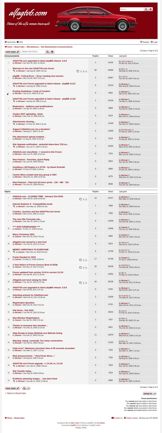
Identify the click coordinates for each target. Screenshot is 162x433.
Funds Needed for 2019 (24, 257)
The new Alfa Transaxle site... (27, 219)
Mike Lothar (75, 423)
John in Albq (126, 61)
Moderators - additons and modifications (33, 106)
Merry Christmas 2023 (23, 234)
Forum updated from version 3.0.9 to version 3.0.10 (38, 272)
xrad (123, 311)
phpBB (72, 425)
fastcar (124, 242)
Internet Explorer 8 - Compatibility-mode (32, 204)
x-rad (123, 77)
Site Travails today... (23, 371)
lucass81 (124, 296)
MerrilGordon (126, 130)
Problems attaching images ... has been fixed (35, 378)
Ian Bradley (101, 423)
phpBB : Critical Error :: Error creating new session (38, 76)
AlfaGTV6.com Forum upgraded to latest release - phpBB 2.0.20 (44, 99)
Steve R (124, 250)
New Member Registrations (26, 318)
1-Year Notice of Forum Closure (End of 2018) (35, 265)
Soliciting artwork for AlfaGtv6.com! (30, 295)
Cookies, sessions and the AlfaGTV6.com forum (36, 211)
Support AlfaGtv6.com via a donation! (31, 129)
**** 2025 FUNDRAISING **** (26, 227)
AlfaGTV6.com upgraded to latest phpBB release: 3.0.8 (40, 287)
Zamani (18, 229)
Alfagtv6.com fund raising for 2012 (30, 280)
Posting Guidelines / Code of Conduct (31, 91)
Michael (18, 63)
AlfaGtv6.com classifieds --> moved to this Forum (37, 152)
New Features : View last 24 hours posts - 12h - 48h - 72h (41, 182)
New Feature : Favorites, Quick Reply (31, 159)
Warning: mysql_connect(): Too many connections (38, 341)
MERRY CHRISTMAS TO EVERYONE (31, 249)
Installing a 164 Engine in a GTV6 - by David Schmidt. (39, 167)
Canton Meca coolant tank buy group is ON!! (35, 175)
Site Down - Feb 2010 (23, 310)
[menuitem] (19, 42)
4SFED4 (124, 265)
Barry (123, 69)
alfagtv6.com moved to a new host (30, 242)
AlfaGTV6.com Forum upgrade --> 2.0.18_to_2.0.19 (37, 363)
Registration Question (23, 303)
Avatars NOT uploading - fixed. (28, 114)
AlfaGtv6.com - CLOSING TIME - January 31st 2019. (38, 196)
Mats (123, 318)
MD (122, 273)
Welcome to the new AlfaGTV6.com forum (33, 68)
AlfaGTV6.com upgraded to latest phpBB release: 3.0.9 (40, 61)
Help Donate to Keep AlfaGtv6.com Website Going (37, 333)
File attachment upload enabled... (29, 137)
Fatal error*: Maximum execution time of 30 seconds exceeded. (44, 348)
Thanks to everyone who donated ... (30, 325)
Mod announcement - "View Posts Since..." (34, 356)
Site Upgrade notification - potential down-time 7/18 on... (40, 144)
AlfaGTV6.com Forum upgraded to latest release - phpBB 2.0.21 (44, 83)
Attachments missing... (24, 121)
